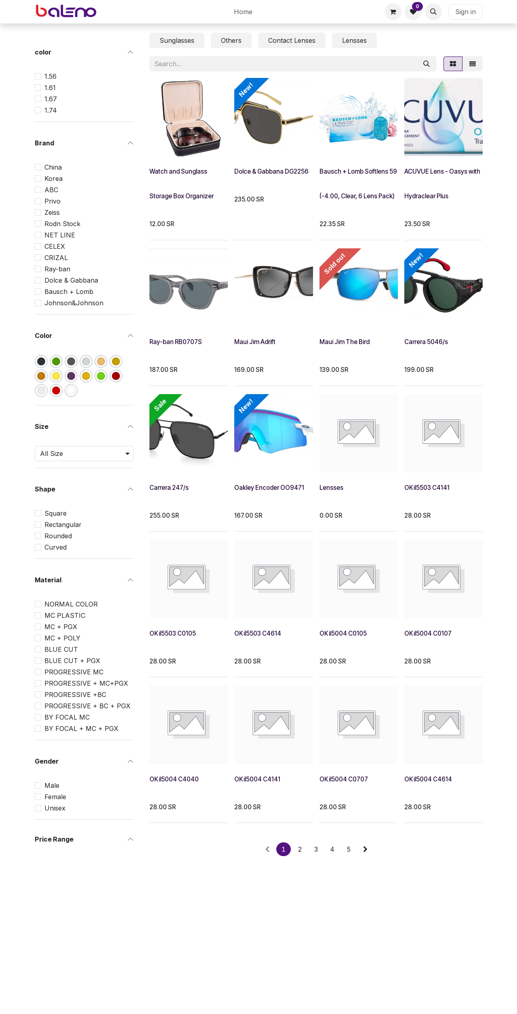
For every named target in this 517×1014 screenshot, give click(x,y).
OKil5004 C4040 (174, 779)
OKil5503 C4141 (427, 487)
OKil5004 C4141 (257, 779)
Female (55, 797)
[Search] (426, 63)
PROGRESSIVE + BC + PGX (87, 706)
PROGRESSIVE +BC (75, 695)
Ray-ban (57, 269)
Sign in (465, 12)
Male (51, 785)
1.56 (50, 76)
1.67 (50, 99)
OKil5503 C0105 (172, 633)
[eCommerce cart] (393, 11)
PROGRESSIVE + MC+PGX (86, 683)
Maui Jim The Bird (344, 342)
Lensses (331, 487)
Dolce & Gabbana (71, 280)
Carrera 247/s (169, 487)
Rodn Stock (62, 224)
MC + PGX (60, 627)
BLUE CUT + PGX (72, 661)
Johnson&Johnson (73, 303)
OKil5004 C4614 (428, 779)
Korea (53, 178)
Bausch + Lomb (68, 292)
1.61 (50, 88)
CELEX (54, 246)
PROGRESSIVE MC (73, 672)
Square (55, 513)
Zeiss (52, 212)
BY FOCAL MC (67, 717)
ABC (51, 190)
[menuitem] (243, 12)
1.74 (50, 110)
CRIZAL (56, 258)
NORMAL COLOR (71, 604)
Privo (52, 201)
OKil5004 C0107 (428, 633)
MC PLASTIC (64, 615)
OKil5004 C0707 (343, 779)
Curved (55, 547)
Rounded (58, 536)
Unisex (54, 808)
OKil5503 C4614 (257, 633)
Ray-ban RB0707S (175, 342)
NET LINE (59, 235)
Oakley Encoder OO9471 (269, 487)
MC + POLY (62, 638)
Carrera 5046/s (426, 342)
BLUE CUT (61, 649)
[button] (433, 11)
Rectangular (63, 525)
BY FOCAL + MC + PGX (81, 728)
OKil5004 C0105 (343, 633)
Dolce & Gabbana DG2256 (271, 171)
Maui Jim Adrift (254, 342)
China (53, 167)
